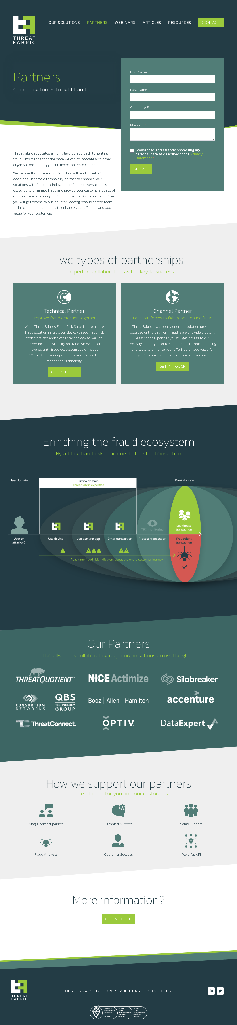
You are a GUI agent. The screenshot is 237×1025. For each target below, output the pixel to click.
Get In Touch (64, 372)
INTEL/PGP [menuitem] (106, 991)
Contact (211, 22)
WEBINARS (125, 22)
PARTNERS (97, 22)
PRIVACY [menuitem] (84, 991)
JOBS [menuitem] (68, 991)
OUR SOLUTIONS (64, 22)
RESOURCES (179, 22)
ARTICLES (152, 22)
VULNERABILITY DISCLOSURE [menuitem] (147, 991)
